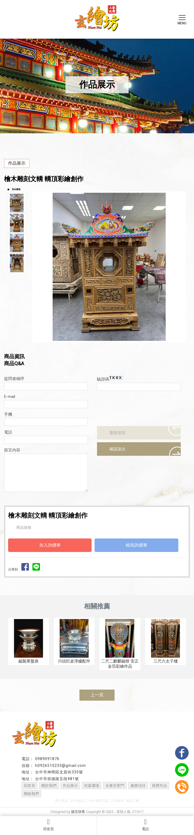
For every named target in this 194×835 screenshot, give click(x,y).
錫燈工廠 (132, 801)
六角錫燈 (117, 801)
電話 (145, 825)
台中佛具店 (78, 801)
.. (115, 812)
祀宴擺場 (91, 785)
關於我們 (48, 785)
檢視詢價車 (136, 545)
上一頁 (97, 694)
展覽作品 (159, 785)
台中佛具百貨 (98, 801)
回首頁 (48, 825)
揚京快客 (78, 812)
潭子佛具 (61, 801)
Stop (115, 346)
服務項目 (138, 785)
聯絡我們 (31, 793)
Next (183, 266)
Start (111, 346)
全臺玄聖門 (114, 785)
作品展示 (16, 163)
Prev (38, 266)
